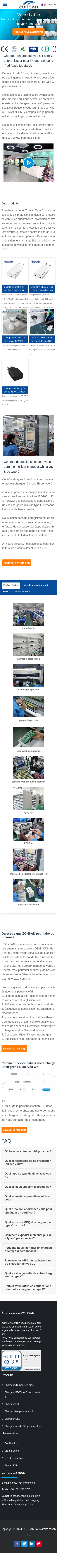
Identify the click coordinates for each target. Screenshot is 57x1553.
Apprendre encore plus (16, 562)
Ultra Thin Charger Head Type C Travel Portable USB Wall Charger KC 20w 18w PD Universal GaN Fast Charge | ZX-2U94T (42, 289)
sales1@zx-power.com (22, 1482)
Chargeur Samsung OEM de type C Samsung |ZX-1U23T (14, 390)
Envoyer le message (14, 1048)
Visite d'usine (12, 1450)
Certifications (12, 1443)
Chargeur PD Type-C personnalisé (22, 1394)
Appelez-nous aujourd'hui (28, 32)
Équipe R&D (11, 1465)
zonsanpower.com (21, 6)
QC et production (14, 1458)
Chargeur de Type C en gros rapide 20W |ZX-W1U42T (15, 339)
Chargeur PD (12, 1404)
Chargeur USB (12, 1419)
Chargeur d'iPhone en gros (19, 1385)
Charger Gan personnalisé (19, 1411)
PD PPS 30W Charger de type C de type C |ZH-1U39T (41, 339)
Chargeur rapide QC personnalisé (23, 1426)
